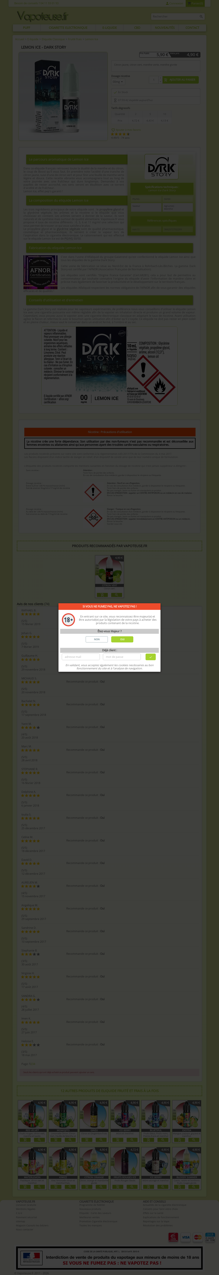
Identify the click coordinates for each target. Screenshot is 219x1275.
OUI (122, 639)
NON (97, 639)
